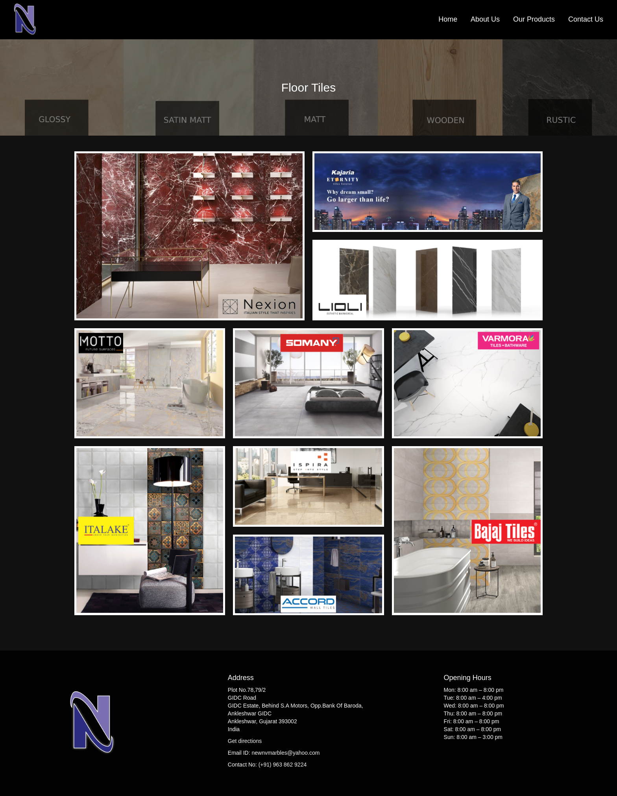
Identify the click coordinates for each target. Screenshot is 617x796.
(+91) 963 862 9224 (283, 764)
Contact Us (585, 19)
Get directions (245, 741)
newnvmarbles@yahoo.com (285, 753)
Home (447, 19)
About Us (485, 19)
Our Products (534, 19)
